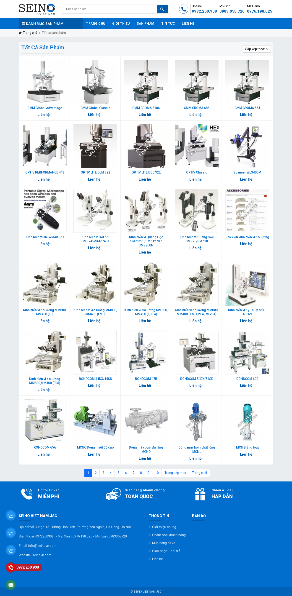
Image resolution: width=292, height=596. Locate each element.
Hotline (197, 6)
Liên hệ (157, 559)
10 (157, 473)
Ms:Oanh (253, 6)
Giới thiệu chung (164, 527)
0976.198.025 (259, 11)
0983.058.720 (232, 11)
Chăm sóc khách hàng (169, 535)
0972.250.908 (204, 11)
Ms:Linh (224, 6)
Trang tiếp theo (175, 473)
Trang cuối (199, 473)
